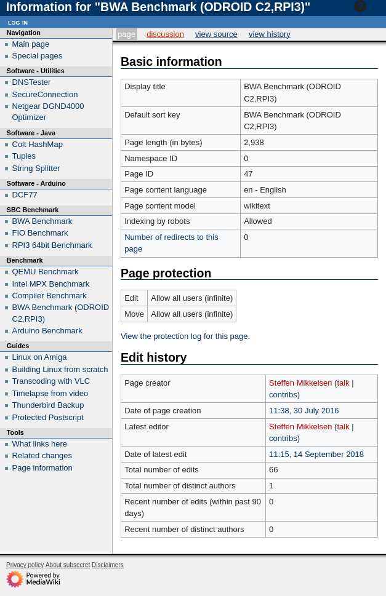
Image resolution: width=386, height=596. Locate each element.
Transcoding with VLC (51, 381)
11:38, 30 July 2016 (304, 410)
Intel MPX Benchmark (51, 283)
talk (343, 382)
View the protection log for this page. (185, 336)
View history (270, 34)
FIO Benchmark (40, 232)
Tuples (24, 156)
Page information (42, 467)
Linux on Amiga (39, 357)
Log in (18, 21)
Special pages (37, 55)
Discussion (165, 34)
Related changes (42, 455)
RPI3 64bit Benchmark (52, 245)
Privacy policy (25, 565)
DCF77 (25, 194)
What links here (40, 443)
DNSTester (31, 82)
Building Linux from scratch (60, 369)
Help (368, 6)
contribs (283, 394)
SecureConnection (45, 94)
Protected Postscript (48, 417)
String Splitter (36, 168)
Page (126, 34)
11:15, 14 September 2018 (316, 454)
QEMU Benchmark (45, 271)
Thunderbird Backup (48, 405)
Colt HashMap (37, 144)
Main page (31, 44)
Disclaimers (108, 565)
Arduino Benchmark (47, 330)
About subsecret (68, 565)
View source (216, 34)
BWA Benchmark (42, 221)
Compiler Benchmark (49, 295)
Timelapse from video (50, 393)
